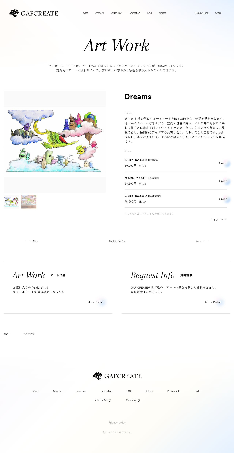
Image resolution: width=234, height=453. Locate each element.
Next (198, 241)
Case (85, 12)
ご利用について (218, 219)
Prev (35, 241)
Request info (201, 12)
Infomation (134, 12)
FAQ (149, 12)
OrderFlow (116, 12)
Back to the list (117, 241)
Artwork (99, 12)
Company (133, 400)
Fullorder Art (102, 400)
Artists (162, 12)
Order (218, 12)
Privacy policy (117, 422)
